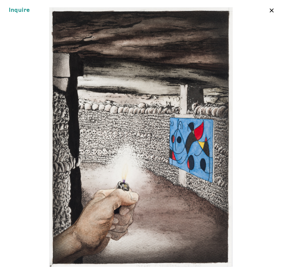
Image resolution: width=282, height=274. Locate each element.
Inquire (19, 10)
